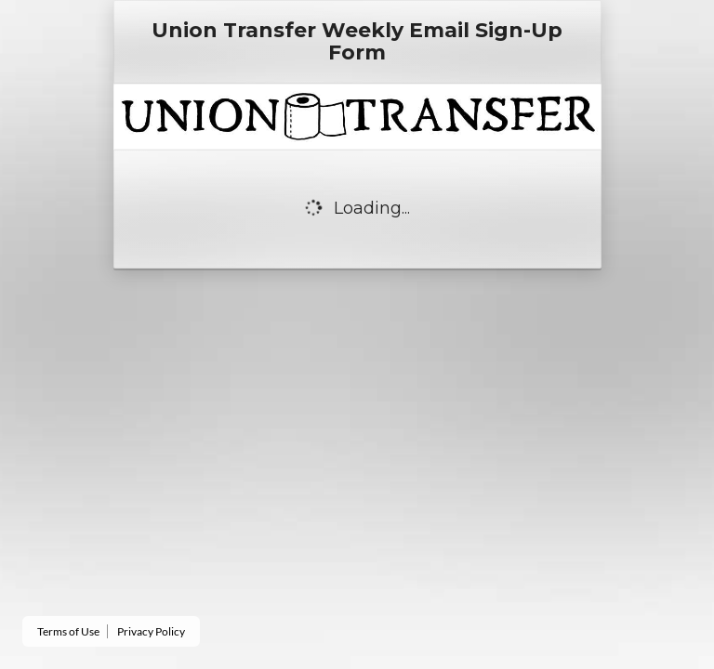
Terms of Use (68, 631)
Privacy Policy (151, 631)
